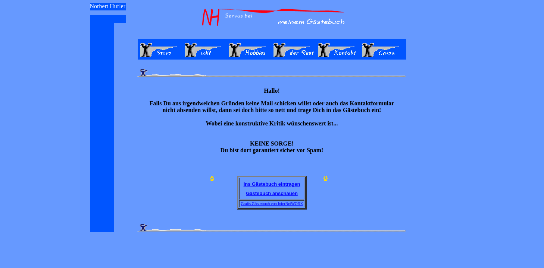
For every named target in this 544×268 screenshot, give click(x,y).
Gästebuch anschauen (272, 193)
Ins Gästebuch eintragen (272, 184)
